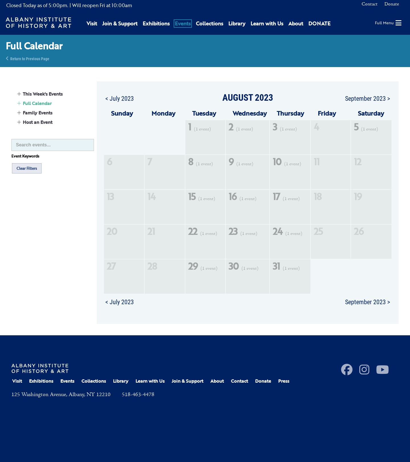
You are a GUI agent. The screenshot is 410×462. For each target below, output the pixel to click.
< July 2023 (119, 98)
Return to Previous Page (29, 58)
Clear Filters (27, 168)
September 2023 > (367, 98)
